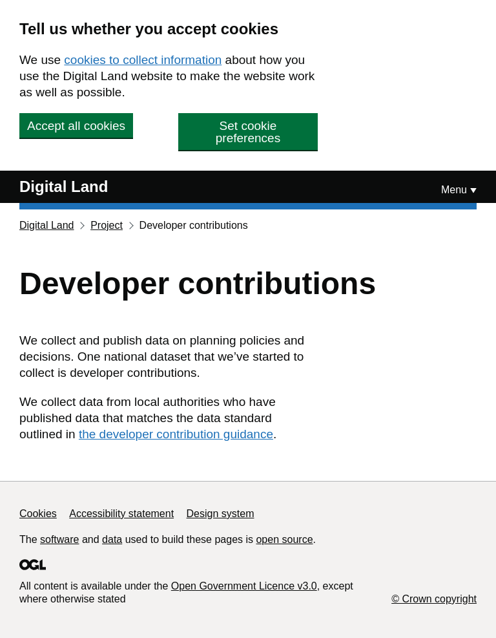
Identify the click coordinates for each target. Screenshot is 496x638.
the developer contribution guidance (176, 434)
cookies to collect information (143, 60)
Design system (220, 513)
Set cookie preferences (248, 132)
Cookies (38, 513)
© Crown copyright (434, 598)
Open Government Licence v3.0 (244, 585)
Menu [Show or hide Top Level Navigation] (454, 189)
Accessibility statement (121, 513)
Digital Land (63, 186)
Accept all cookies (76, 126)
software (59, 539)
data (112, 539)
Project (106, 225)
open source (284, 539)
